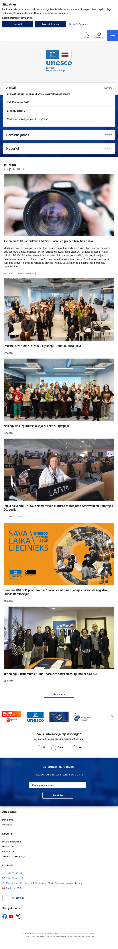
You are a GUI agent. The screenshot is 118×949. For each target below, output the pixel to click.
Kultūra (21, 517)
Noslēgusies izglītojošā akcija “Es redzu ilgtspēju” (37, 426)
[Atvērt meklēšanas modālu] (87, 36)
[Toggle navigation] (112, 35)
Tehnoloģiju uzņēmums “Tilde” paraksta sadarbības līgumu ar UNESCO (51, 674)
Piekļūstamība (9, 846)
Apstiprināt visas (50, 24)
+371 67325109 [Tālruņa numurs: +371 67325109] (14, 873)
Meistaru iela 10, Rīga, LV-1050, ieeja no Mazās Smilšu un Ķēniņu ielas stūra (45, 883)
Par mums (7, 819)
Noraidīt (18, 24)
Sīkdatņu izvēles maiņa (14, 856)
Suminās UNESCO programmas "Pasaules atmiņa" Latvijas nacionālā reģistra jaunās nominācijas (55, 592)
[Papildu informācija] (21, 888)
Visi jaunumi (59, 694)
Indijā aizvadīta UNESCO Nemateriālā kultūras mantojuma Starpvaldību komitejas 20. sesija (58, 507)
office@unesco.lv (15, 878)
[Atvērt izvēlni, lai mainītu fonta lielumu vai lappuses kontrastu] (99, 36)
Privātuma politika (11, 841)
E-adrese (11, 888)
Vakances (7, 824)
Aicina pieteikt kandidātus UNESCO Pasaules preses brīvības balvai (49, 241)
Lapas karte (8, 851)
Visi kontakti (18, 897)
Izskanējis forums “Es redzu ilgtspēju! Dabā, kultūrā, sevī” (43, 346)
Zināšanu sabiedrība (25, 273)
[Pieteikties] (57, 795)
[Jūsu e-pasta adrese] (57, 785)
